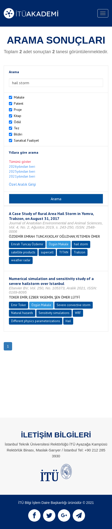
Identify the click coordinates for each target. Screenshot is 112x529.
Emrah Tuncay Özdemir (27, 244)
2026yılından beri (22, 166)
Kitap (17, 116)
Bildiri (18, 134)
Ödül (17, 122)
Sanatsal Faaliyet (26, 140)
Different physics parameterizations (35, 321)
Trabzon (79, 252)
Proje (18, 109)
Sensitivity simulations (54, 313)
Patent (18, 103)
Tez (16, 128)
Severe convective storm (73, 305)
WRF (78, 313)
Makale (19, 97)
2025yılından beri (22, 171)
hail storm (81, 244)
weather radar (20, 260)
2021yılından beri (22, 176)
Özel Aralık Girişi (22, 184)
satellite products (23, 252)
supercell (47, 252)
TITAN (63, 252)
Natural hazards (22, 313)
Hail (68, 321)
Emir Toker (18, 305)
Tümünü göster (20, 161)
